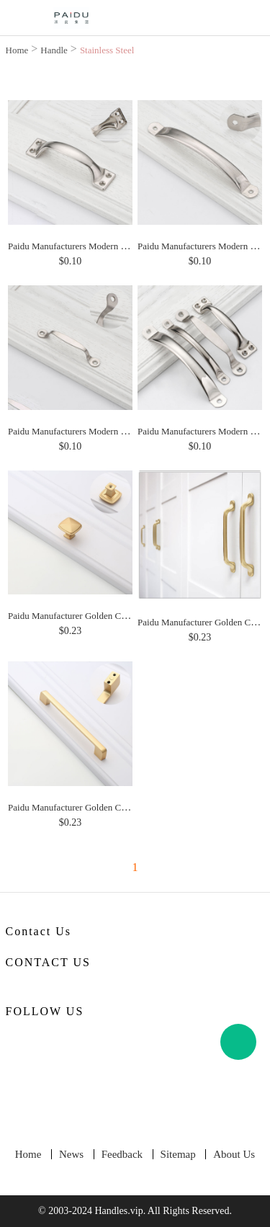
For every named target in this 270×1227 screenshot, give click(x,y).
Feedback (122, 1154)
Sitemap (178, 1154)
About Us (234, 1154)
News (71, 1154)
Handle (54, 50)
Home (17, 50)
